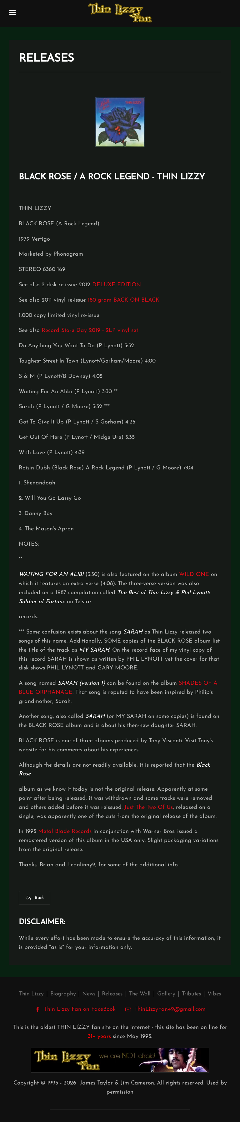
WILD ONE (194, 575)
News (88, 994)
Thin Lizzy (31, 994)
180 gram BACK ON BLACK (123, 300)
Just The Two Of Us (148, 807)
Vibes (214, 994)
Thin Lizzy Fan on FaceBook (75, 1009)
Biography (63, 994)
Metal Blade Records (65, 831)
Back (34, 898)
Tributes (191, 994)
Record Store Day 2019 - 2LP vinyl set (90, 330)
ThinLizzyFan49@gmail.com (170, 1009)
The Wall (140, 994)
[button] (12, 12)
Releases (112, 994)
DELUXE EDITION (116, 285)
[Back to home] (120, 12)
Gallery (166, 994)
